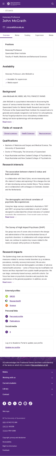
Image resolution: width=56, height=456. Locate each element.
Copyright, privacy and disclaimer (14, 437)
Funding (27, 35)
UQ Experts (9, 10)
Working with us (9, 378)
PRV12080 (12, 431)
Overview (6, 35)
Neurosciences (45, 133)
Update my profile (12, 347)
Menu (3, 4)
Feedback (6, 450)
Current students (9, 383)
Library (5, 389)
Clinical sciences (10, 133)
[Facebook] (4, 403)
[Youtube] (20, 403)
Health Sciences (28, 133)
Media (51, 35)
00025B (11, 426)
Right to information (10, 446)
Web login (6, 411)
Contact (6, 394)
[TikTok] (30, 403)
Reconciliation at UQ (39, 365)
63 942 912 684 (11, 422)
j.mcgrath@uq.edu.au (15, 27)
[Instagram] (25, 403)
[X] (15, 403)
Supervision (39, 35)
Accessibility (7, 442)
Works (17, 35)
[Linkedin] (9, 403)
